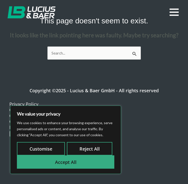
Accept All (65, 162)
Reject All (89, 149)
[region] (65, 140)
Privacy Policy (23, 104)
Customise (41, 149)
